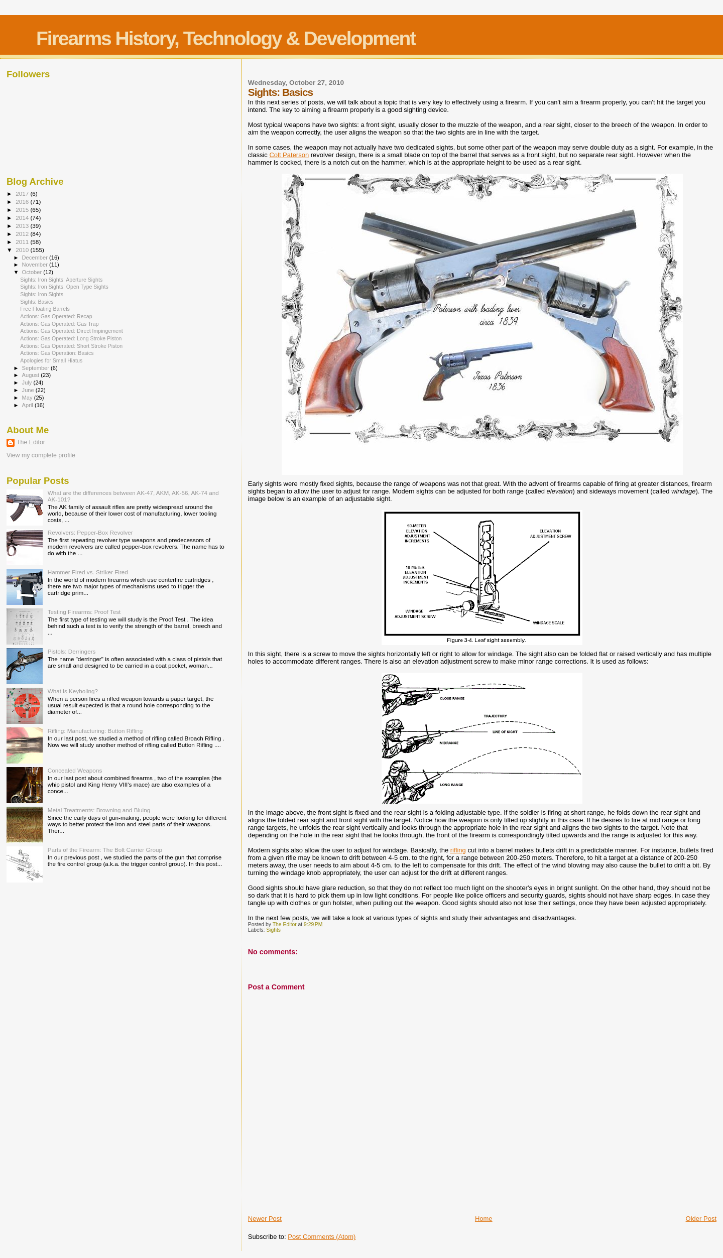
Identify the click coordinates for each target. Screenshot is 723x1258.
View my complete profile (41, 455)
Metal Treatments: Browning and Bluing (99, 810)
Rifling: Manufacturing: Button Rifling (95, 730)
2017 (23, 193)
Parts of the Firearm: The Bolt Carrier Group (105, 849)
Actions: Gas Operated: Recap (56, 316)
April (28, 405)
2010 (23, 249)
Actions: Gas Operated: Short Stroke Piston (71, 346)
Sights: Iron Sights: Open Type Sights (64, 287)
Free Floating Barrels (45, 309)
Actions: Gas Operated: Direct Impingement (71, 331)
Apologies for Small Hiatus (51, 360)
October (33, 272)
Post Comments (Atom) (321, 1236)
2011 (23, 241)
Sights (273, 930)
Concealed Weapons (75, 770)
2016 (23, 201)
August (31, 375)
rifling (458, 850)
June (29, 390)
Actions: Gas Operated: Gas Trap (59, 324)
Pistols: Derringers (72, 651)
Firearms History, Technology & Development (225, 38)
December (35, 258)
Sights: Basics (36, 302)
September (36, 368)
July (28, 383)
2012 (23, 233)
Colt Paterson (289, 155)
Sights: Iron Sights (41, 294)
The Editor (31, 442)
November (35, 265)
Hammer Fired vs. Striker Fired (88, 572)
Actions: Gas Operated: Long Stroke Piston (71, 338)
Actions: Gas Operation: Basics (56, 353)
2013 (23, 225)
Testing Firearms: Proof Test (84, 611)
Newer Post (265, 1218)
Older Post (701, 1218)
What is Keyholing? (73, 691)
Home (484, 1218)
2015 (23, 209)
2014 (23, 217)
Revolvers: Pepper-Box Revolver (90, 532)
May (28, 398)
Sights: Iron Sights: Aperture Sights (61, 280)
